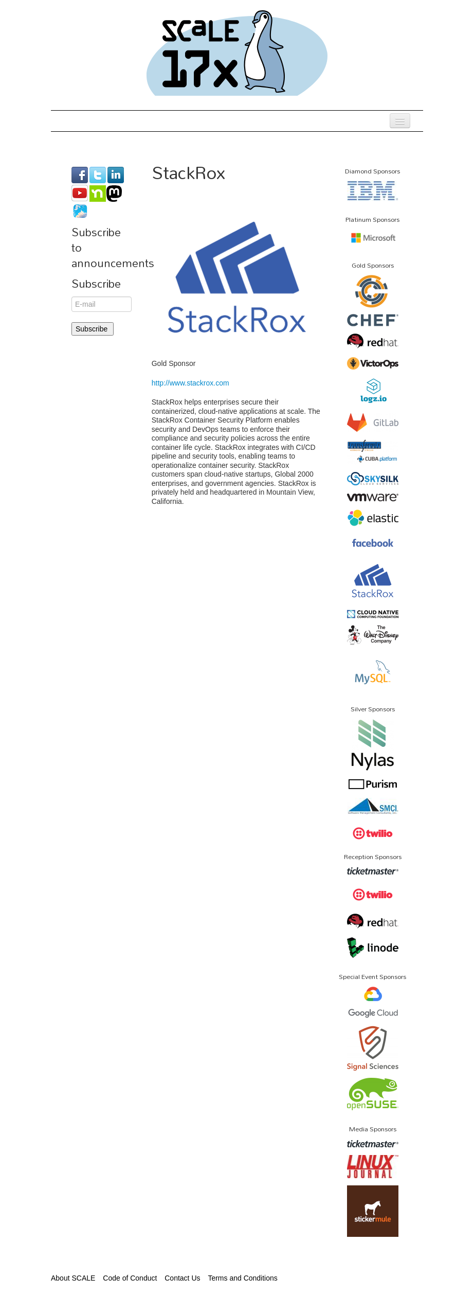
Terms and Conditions (242, 1278)
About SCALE (73, 1278)
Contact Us (182, 1278)
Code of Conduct (130, 1278)
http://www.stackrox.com (190, 383)
